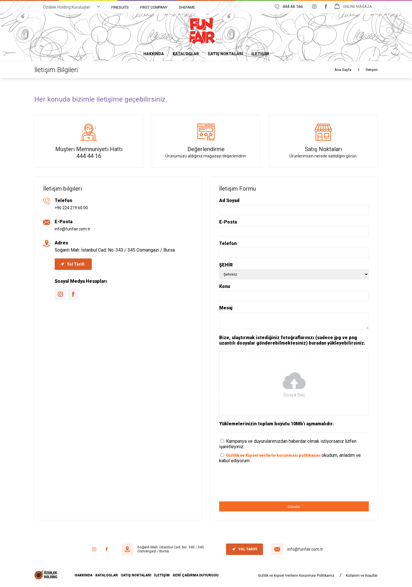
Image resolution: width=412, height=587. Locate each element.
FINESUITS (120, 7)
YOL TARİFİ (244, 549)
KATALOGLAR (186, 54)
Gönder (294, 507)
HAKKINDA (153, 54)
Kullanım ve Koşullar (362, 576)
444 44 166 (289, 6)
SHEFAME (187, 7)
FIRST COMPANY (153, 7)
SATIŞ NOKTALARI (225, 54)
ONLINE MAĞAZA (357, 6)
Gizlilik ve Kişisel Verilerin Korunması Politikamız (296, 576)
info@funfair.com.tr (72, 229)
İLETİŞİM (260, 54)
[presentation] (262, 486)
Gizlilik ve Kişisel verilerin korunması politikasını (273, 455)
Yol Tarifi (72, 264)
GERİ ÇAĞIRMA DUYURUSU (196, 575)
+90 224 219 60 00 (71, 207)
